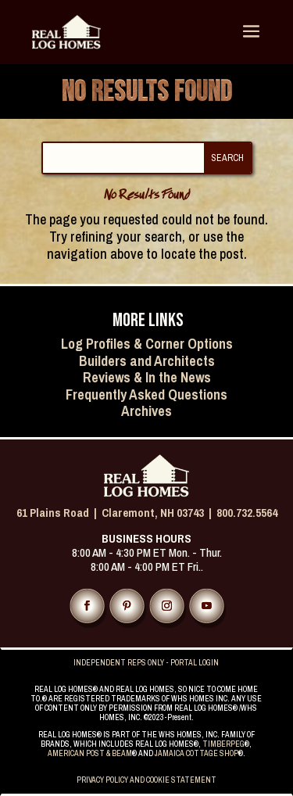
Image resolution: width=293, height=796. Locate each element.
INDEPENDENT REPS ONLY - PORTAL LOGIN (146, 663)
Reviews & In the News (147, 377)
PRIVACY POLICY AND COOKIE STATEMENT (146, 780)
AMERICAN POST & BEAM (90, 753)
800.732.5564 (246, 512)
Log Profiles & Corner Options (147, 343)
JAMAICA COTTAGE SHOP (196, 753)
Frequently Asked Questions (146, 394)
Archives (146, 411)
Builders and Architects (147, 361)
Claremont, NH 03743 (153, 512)
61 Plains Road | (59, 512)
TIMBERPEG (223, 744)
